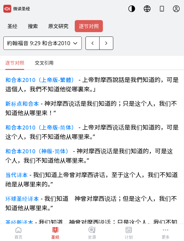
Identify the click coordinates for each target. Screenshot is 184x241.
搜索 (33, 26)
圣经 (12, 26)
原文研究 (58, 26)
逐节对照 (89, 26)
